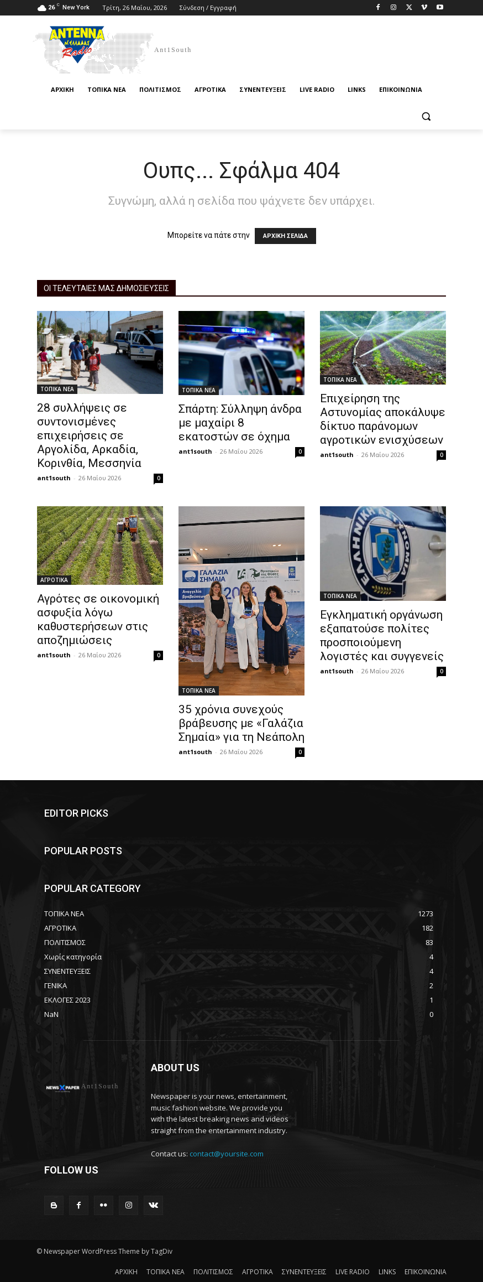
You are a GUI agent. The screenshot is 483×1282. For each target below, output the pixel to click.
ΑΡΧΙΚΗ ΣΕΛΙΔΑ (285, 236)
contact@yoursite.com (227, 1154)
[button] (426, 116)
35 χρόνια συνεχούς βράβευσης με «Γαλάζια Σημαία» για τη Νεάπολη (242, 723)
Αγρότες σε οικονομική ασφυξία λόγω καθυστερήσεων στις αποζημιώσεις (98, 619)
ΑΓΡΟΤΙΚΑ (54, 580)
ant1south (54, 478)
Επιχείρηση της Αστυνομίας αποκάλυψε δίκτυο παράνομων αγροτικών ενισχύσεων (382, 419)
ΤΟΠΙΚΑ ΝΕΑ (57, 389)
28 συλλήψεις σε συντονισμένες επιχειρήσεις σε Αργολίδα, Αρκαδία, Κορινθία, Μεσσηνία (89, 435)
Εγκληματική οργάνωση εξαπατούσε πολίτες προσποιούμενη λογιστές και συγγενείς (382, 635)
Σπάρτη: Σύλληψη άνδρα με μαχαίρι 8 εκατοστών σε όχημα (240, 422)
